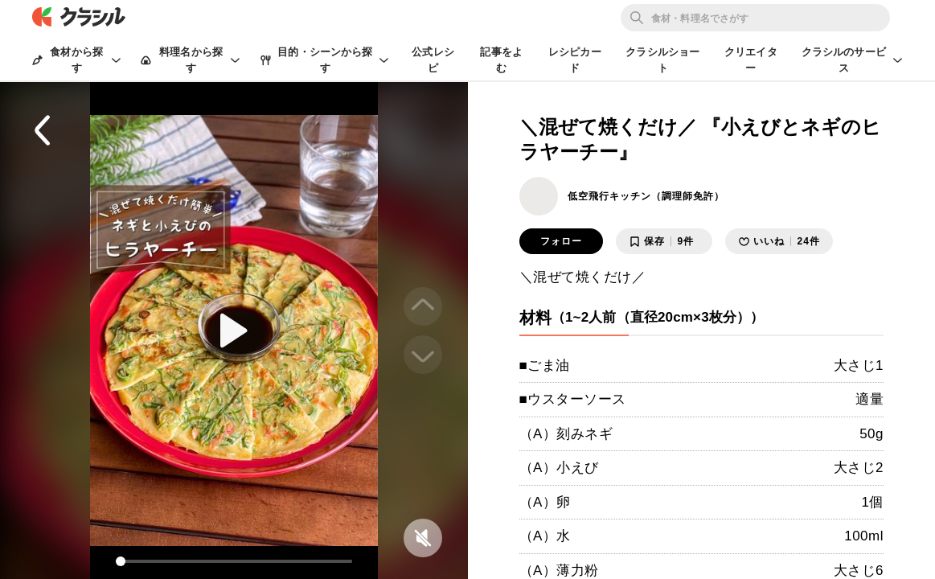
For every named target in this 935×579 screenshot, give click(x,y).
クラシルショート (662, 60)
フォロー (561, 241)
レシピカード (574, 60)
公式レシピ (433, 60)
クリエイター (750, 60)
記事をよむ (501, 60)
